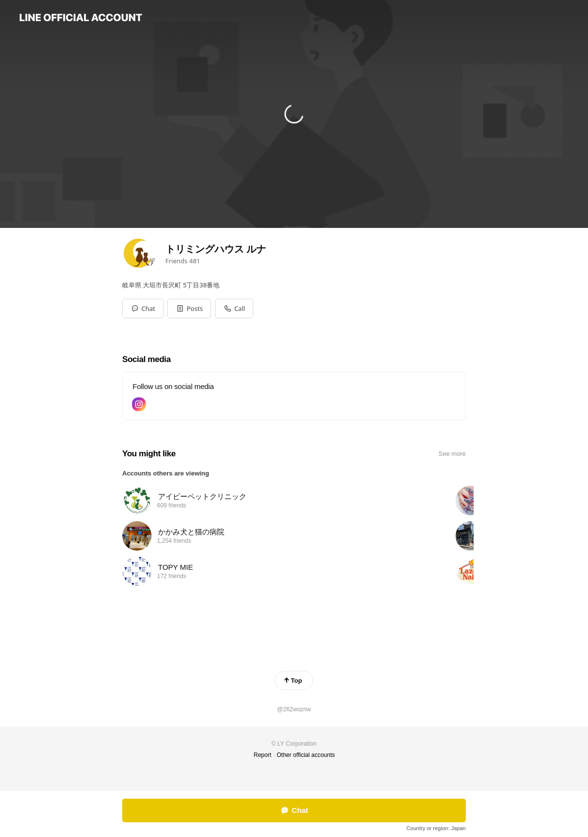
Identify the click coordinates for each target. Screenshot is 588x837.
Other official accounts (306, 755)
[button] (189, 308)
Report (262, 755)
